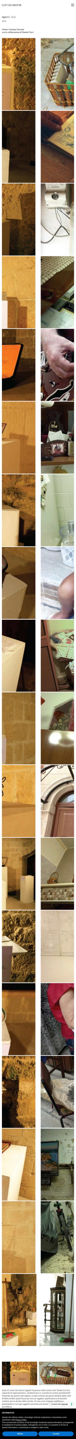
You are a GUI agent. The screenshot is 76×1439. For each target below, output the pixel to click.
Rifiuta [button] (20, 1434)
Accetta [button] (56, 1434)
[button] (72, 5)
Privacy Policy (21, 1420)
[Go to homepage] (11, 5)
